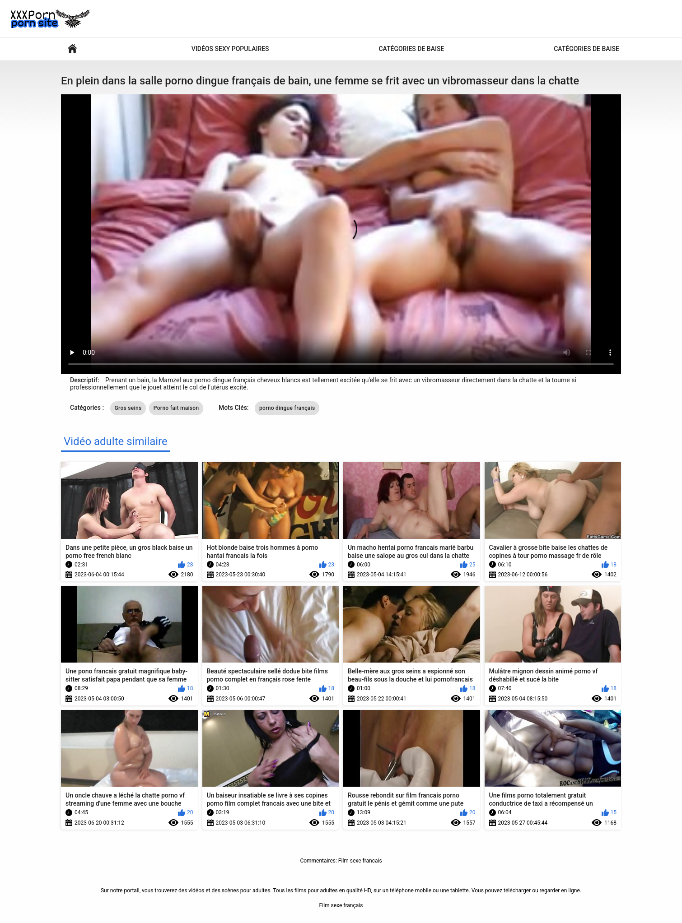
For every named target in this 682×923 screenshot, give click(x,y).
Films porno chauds (72, 48)
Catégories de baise (411, 48)
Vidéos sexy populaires (230, 48)
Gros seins (128, 408)
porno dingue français (287, 408)
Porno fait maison (176, 408)
